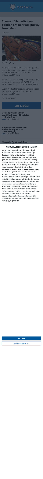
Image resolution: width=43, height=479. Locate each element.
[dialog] (21, 311)
